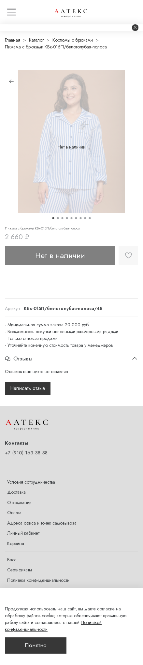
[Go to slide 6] (76, 218)
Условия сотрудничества (31, 482)
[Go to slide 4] (67, 218)
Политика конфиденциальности (38, 580)
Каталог (36, 40)
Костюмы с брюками (72, 40)
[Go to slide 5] (72, 218)
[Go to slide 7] (81, 218)
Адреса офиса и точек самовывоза (42, 523)
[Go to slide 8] (85, 218)
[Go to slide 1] (53, 218)
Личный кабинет (23, 533)
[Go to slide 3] (63, 218)
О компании (19, 502)
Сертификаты (19, 570)
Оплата (14, 512)
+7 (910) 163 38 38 (26, 452)
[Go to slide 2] (58, 218)
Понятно (36, 645)
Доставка (16, 492)
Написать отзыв (27, 388)
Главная (12, 40)
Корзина (15, 543)
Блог (11, 559)
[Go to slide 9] (90, 218)
